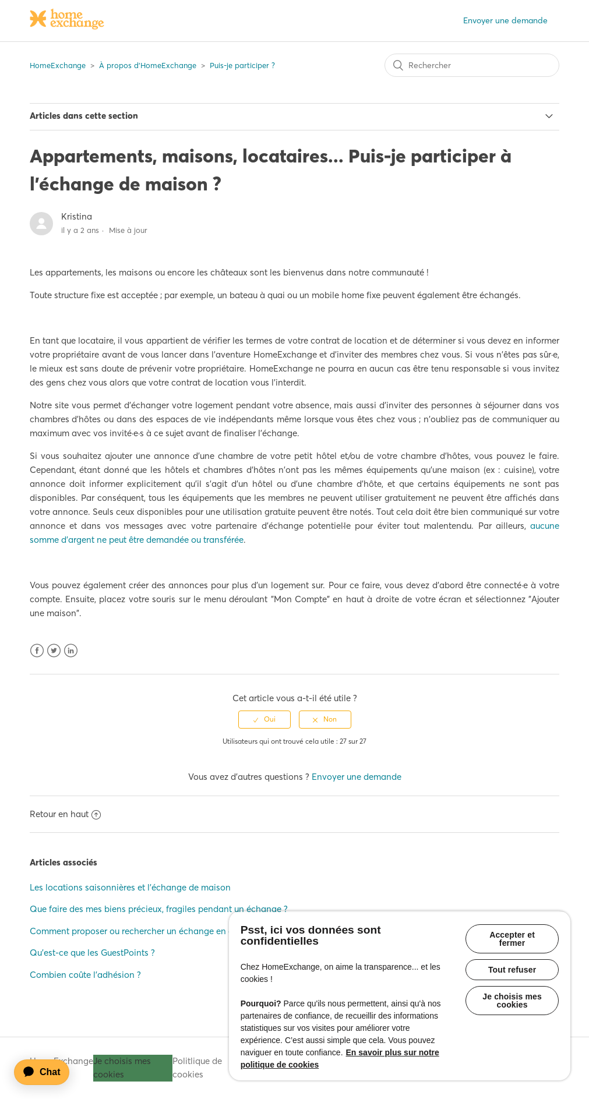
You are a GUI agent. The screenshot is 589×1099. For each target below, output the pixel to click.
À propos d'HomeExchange (147, 65)
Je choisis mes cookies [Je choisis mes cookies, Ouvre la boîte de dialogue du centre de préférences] (512, 1000)
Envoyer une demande (505, 20)
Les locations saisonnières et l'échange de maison (130, 887)
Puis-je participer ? (242, 65)
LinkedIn (71, 651)
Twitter (54, 651)
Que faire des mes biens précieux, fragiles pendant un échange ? (159, 908)
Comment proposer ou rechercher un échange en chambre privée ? (163, 931)
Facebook (37, 651)
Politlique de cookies (197, 1067)
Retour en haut (65, 813)
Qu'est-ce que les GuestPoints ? (92, 952)
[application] (47, 1072)
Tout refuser (512, 969)
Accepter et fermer (512, 939)
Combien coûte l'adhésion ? (85, 974)
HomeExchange (58, 65)
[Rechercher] (472, 65)
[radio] (264, 719)
